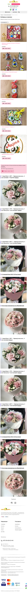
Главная (2, 14)
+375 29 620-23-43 (13, 6)
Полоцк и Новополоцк (15, 4)
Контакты (2, 526)
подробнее (4, 46)
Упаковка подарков (18, 529)
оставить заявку (7, 48)
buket (3, 516)
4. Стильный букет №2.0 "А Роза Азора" (11, 274)
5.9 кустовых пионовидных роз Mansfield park (12, 305)
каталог (7, 12)
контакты (14, 12)
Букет (6, 516)
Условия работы (4, 574)
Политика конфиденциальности (13, 574)
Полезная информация (7, 14)
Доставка (2, 531)
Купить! (17, 177)
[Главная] (5, 510)
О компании (3, 524)
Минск (9, 4)
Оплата (2, 529)
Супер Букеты (17, 524)
